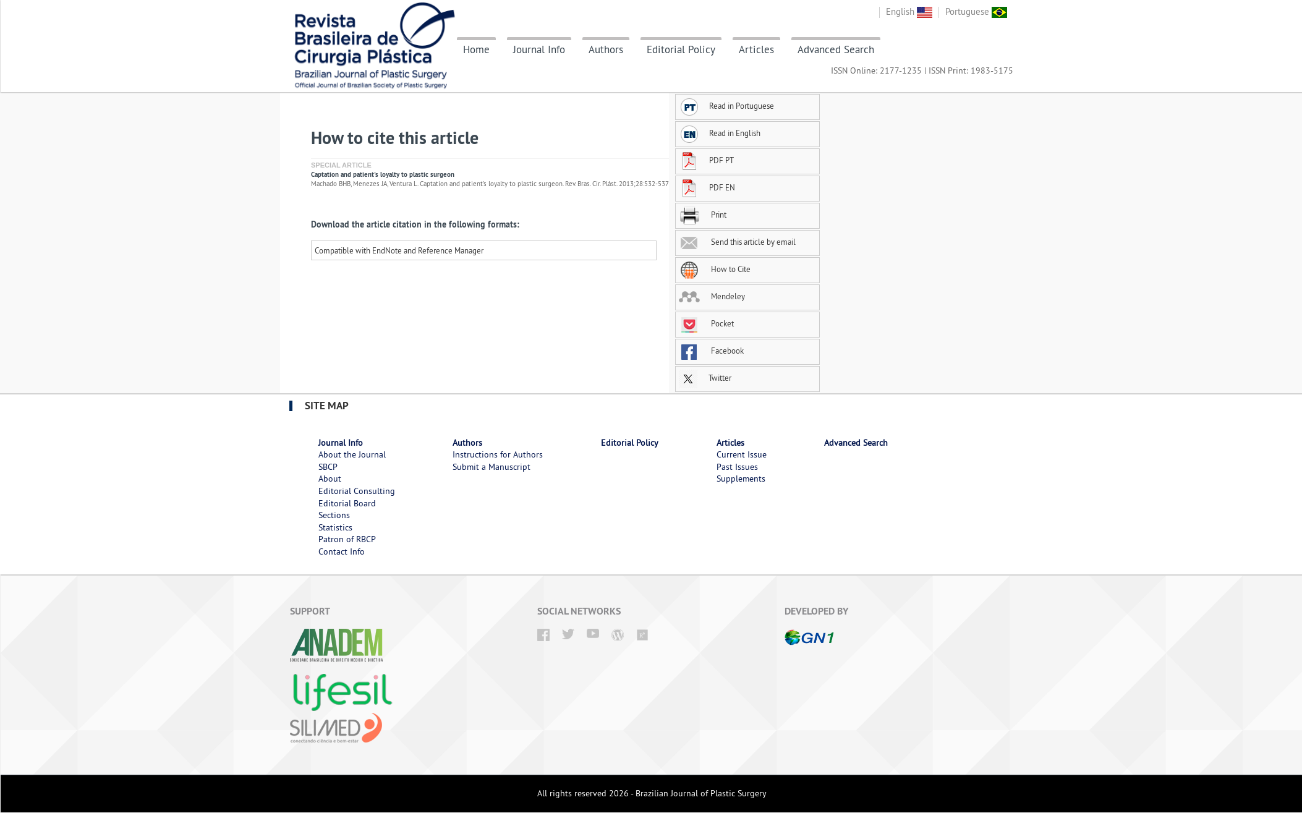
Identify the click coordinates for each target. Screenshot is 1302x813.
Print (702, 214)
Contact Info (341, 551)
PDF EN (707, 187)
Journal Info (539, 49)
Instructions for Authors (498, 454)
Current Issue (742, 454)
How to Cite (715, 269)
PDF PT (706, 160)
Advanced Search (836, 49)
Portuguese (976, 11)
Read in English (719, 133)
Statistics (335, 527)
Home (476, 49)
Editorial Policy (681, 49)
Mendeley (712, 296)
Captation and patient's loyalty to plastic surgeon (382, 174)
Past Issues (737, 466)
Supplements (741, 478)
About (329, 478)
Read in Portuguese (726, 106)
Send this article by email (737, 242)
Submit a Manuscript (491, 466)
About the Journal (352, 454)
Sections (334, 515)
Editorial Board (347, 503)
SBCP (328, 466)
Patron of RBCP (347, 539)
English (909, 11)
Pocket (706, 323)
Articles (756, 49)
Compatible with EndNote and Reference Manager (399, 250)
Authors (606, 49)
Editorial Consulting (356, 490)
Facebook (711, 350)
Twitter (705, 378)
